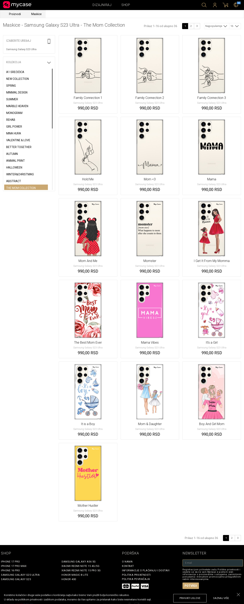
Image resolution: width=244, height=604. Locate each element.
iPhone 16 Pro (10, 570)
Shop (125, 5)
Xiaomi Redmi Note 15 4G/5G (80, 565)
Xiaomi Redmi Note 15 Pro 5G (81, 570)
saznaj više (221, 598)
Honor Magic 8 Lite (75, 574)
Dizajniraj (102, 5)
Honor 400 (69, 579)
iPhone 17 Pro (10, 561)
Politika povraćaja (136, 579)
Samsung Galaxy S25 (16, 579)
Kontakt (128, 565)
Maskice (36, 14)
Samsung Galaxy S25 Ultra (20, 574)
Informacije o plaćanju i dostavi (145, 570)
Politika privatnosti (136, 574)
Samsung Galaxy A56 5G (79, 561)
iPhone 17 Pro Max (14, 565)
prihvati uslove (189, 598)
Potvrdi (191, 585)
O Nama (127, 561)
